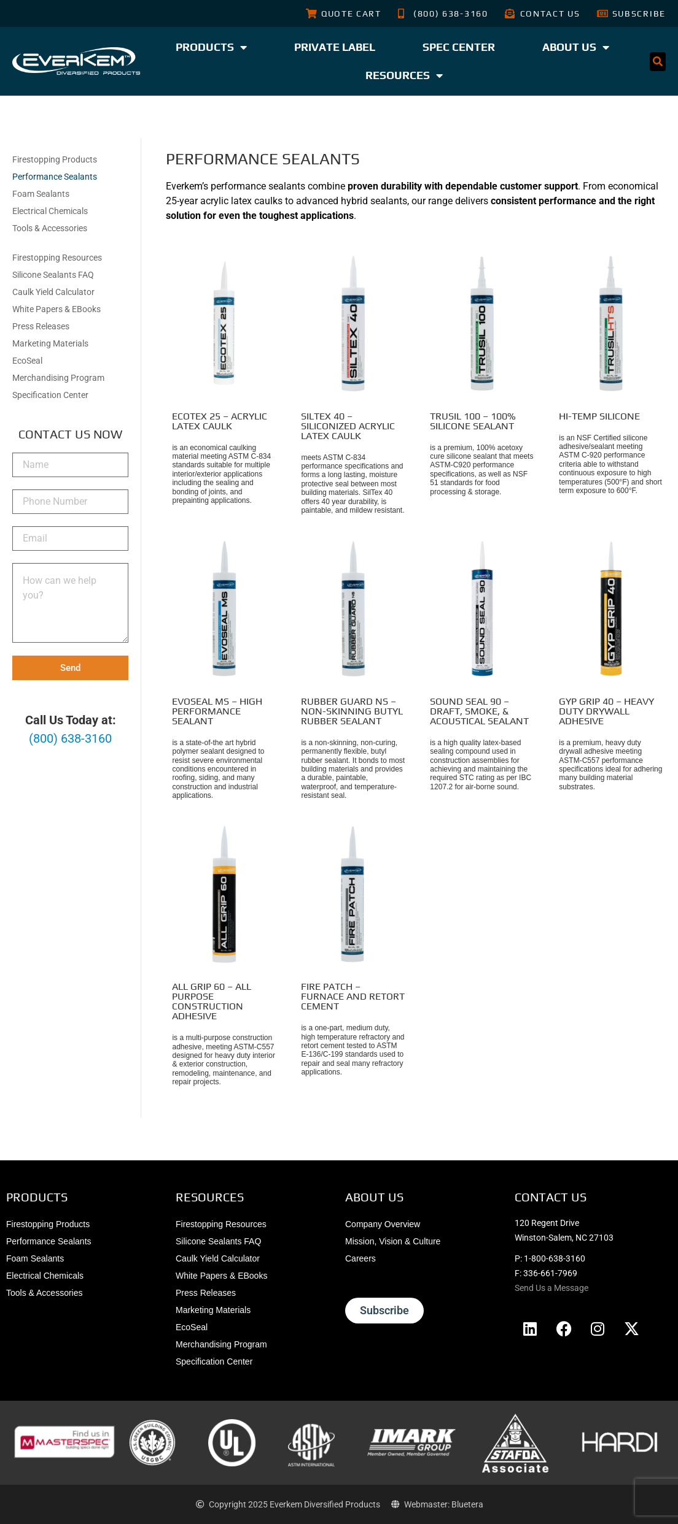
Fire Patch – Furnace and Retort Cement (353, 996)
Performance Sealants (54, 177)
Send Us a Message (551, 1288)
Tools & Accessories (49, 228)
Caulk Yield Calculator (53, 292)
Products (211, 47)
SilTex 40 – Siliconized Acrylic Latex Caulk (348, 426)
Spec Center (459, 46)
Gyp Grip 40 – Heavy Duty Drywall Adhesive (606, 711)
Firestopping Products (54, 159)
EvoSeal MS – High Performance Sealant (217, 711)
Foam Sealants (40, 194)
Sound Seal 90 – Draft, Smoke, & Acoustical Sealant (479, 711)
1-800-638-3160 (554, 1258)
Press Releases (40, 326)
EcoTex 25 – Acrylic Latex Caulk (219, 421)
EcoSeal (27, 361)
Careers (360, 1258)
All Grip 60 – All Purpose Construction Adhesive (211, 1001)
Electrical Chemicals (50, 211)
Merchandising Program (58, 378)
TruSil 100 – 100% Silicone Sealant (473, 421)
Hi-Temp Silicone (599, 416)
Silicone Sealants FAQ (53, 275)
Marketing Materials (50, 343)
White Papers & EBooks (56, 309)
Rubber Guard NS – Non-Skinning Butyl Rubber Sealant (352, 711)
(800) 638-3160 (70, 738)
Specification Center (50, 395)
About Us (575, 47)
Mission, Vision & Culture (392, 1241)
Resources (404, 75)
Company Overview (382, 1224)
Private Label (334, 46)
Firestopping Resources (57, 257)
